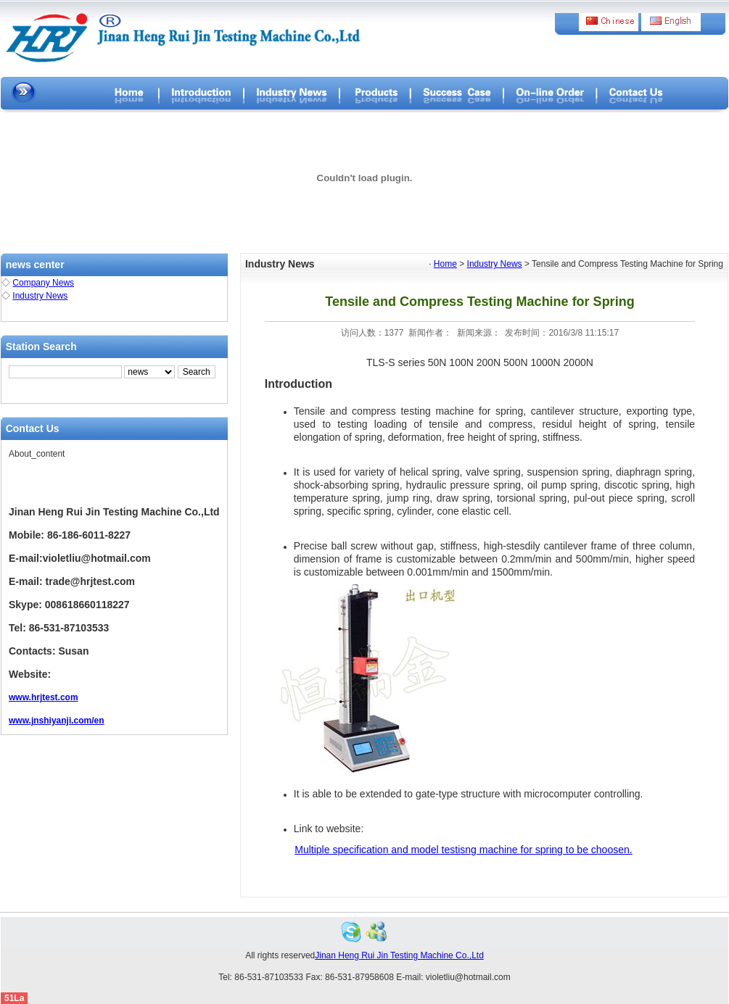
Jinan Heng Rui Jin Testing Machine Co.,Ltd (399, 955)
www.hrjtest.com (43, 697)
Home (445, 264)
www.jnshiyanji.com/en (56, 720)
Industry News (39, 296)
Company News (43, 283)
